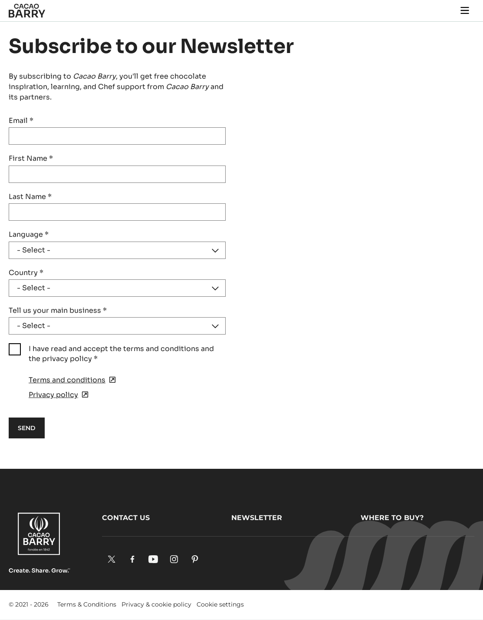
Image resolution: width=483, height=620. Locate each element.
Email (21, 120)
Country (26, 272)
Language (29, 234)
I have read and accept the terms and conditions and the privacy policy (121, 353)
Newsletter (256, 518)
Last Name (30, 196)
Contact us (126, 518)
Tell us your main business (58, 310)
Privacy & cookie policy (156, 604)
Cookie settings (220, 604)
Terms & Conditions (86, 604)
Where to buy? (392, 518)
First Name (31, 158)
